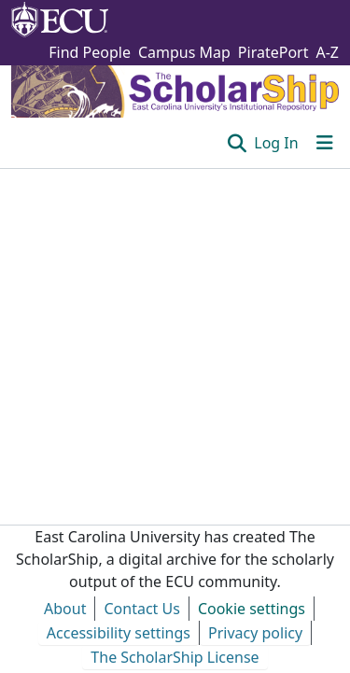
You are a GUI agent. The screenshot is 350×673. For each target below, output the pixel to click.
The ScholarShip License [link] (175, 657)
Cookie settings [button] (251, 608)
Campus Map (184, 52)
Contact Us (141, 608)
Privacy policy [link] (255, 633)
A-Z (327, 52)
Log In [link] (276, 143)
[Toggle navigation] (325, 143)
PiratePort (273, 52)
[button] (237, 143)
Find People (90, 52)
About (65, 608)
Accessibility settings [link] (118, 633)
